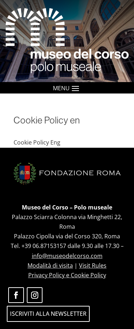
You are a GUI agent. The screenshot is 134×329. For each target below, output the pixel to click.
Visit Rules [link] (92, 265)
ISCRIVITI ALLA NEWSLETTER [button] (48, 314)
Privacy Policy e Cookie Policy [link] (67, 275)
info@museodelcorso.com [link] (67, 256)
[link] (67, 41)
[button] (75, 88)
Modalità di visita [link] (50, 265)
